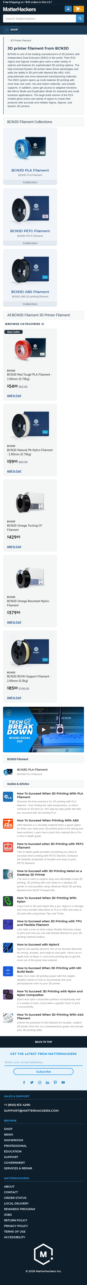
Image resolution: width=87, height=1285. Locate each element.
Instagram (39, 1082)
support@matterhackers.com (31, 1110)
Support (11, 1157)
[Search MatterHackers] (80, 18)
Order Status (15, 1198)
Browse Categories (24, 324)
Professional (15, 1146)
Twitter (31, 1082)
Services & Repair (18, 1168)
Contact (11, 1192)
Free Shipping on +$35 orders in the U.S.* (27, 2)
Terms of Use (14, 1231)
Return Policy (15, 1220)
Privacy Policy (16, 1226)
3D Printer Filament (20, 40)
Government (14, 1162)
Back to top (43, 1041)
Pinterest (55, 1082)
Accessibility (14, 1237)
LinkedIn (47, 1082)
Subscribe (43, 1072)
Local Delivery (16, 1203)
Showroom (13, 1140)
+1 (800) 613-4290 (17, 1105)
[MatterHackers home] (19, 9)
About (9, 1186)
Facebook (23, 1082)
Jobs (8, 1215)
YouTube (63, 1082)
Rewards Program (19, 1209)
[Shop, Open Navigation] (11, 30)
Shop (8, 1129)
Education (12, 1151)
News (8, 1134)
